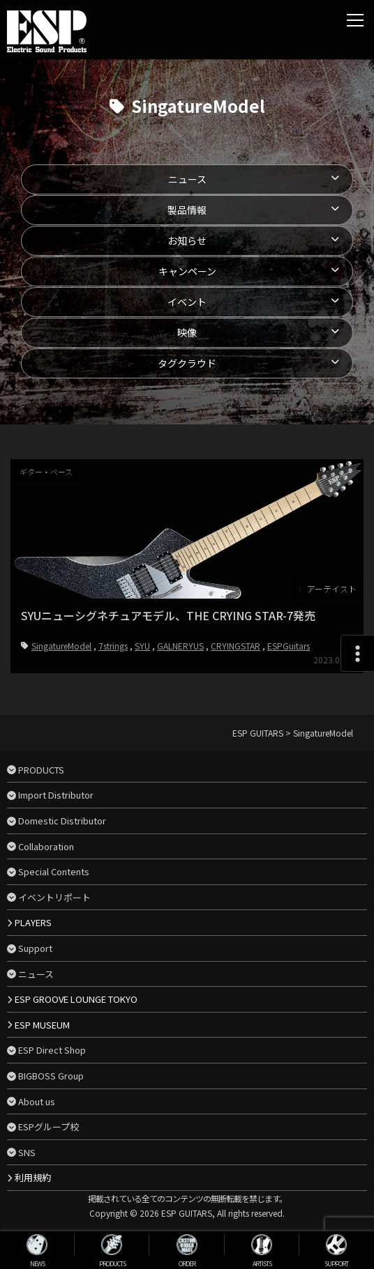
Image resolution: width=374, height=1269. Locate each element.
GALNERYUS (180, 646)
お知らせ (187, 240)
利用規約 (33, 1177)
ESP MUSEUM (42, 1024)
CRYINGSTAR (235, 646)
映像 (187, 332)
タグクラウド (187, 363)
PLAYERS (33, 922)
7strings (113, 646)
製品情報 (187, 210)
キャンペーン (187, 271)
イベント (187, 302)
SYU (142, 646)
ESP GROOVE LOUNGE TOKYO (76, 999)
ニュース (187, 179)
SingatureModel (61, 646)
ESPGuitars (288, 646)
